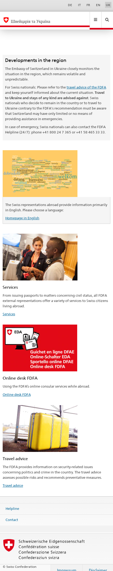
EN (98, 5)
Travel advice (13, 480)
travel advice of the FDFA (86, 82)
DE (70, 5)
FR (88, 5)
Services (9, 309)
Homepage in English (22, 213)
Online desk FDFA (17, 389)
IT (79, 5)
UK (108, 5)
